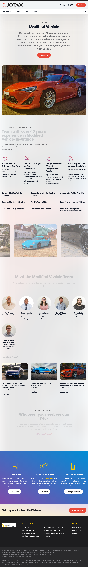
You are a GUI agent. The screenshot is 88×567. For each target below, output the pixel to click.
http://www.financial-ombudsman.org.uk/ (15, 558)
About (84, 12)
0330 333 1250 (67, 5)
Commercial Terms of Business (35, 564)
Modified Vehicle (28, 524)
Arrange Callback (73, 492)
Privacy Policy (18, 564)
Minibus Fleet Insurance (30, 530)
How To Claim (77, 524)
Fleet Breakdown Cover (52, 524)
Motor (18, 12)
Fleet (27, 12)
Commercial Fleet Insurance (54, 527)
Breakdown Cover (28, 527)
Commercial (6, 12)
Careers (47, 530)
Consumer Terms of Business (57, 564)
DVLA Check (76, 521)
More (35, 12)
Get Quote (81, 5)
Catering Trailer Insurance (53, 521)
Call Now (44, 492)
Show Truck (26, 521)
